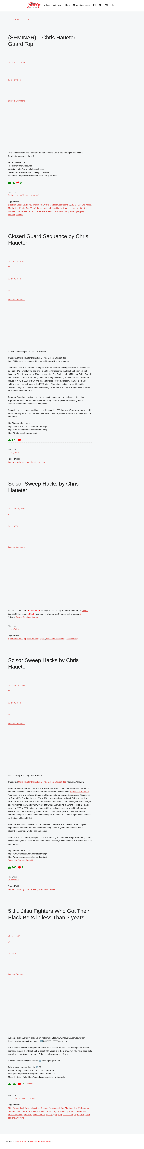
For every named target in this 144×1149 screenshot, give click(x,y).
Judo (19, 1111)
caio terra (28, 1114)
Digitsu (85, 611)
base (39, 208)
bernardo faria (14, 462)
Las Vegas (86, 205)
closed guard (40, 462)
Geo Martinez (67, 1108)
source (29, 1083)
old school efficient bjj (55, 639)
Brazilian (12, 205)
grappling (80, 211)
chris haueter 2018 (24, 211)
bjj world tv (70, 1111)
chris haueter (27, 462)
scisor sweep (72, 639)
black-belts (81, 1111)
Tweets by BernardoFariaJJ (20, 860)
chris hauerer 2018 (76, 208)
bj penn (50, 1111)
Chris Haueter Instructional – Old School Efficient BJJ (42, 782)
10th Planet (13, 1108)
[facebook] (95, 6)
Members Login (83, 5)
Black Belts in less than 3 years (33, 1108)
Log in (53, 1141)
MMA (24, 1111)
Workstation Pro (22, 1141)
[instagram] (107, 6)
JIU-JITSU (76, 205)
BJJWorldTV (12, 1098)
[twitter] (101, 6)
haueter (11, 215)
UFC (43, 1111)
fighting (49, 1114)
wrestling (20, 1118)
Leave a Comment (16, 101)
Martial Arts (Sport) (27, 208)
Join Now (57, 5)
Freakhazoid (54, 1108)
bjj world (61, 1111)
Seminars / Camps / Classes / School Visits (24, 195)
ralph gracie (79, 1114)
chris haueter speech (43, 211)
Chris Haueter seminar (60, 205)
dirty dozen (70, 211)
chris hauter (59, 211)
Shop (67, 5)
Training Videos (13, 452)
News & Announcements (26, 1098)
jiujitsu (42, 639)
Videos (47, 5)
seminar (19, 215)
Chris (46, 205)
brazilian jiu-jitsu (59, 208)
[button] (112, 5)
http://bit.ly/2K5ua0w (79, 792)
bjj (25, 639)
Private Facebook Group (27, 617)
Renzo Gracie (34, 1111)
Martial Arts (13, 208)
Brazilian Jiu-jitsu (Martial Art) (30, 205)
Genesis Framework (36, 1141)
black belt (47, 208)
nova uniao (68, 1114)
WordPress (46, 1141)
